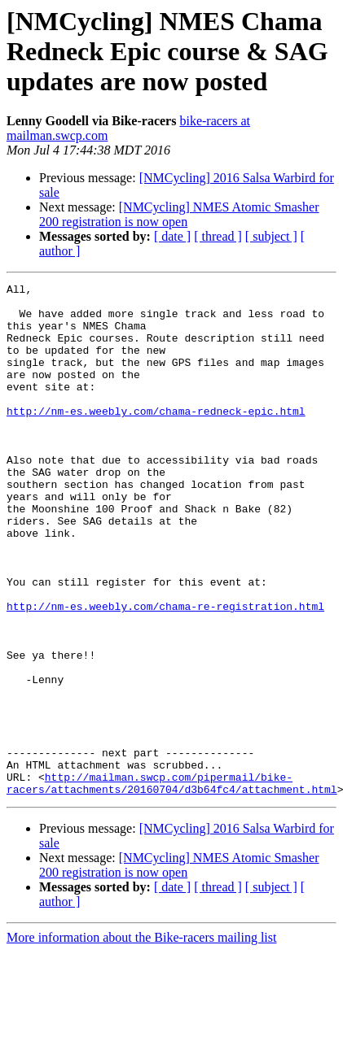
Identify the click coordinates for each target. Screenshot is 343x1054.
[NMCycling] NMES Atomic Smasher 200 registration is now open (179, 214)
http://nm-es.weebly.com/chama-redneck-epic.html (156, 437)
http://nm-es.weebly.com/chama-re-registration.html (165, 671)
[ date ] (172, 236)
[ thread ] (218, 236)
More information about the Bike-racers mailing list (141, 1040)
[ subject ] (271, 236)
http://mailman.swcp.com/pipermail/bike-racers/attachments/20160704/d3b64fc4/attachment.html (172, 884)
